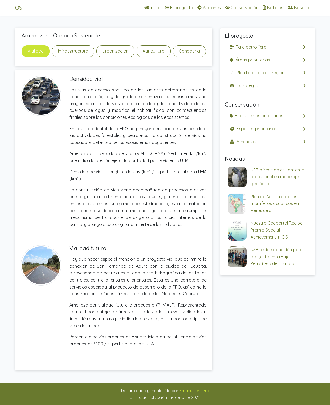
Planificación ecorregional (268, 72)
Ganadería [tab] (189, 51)
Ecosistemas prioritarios (268, 115)
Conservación (241, 7)
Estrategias (268, 85)
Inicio (152, 7)
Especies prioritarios (268, 128)
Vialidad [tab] (36, 51)
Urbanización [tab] (115, 51)
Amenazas (268, 141)
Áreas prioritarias (268, 60)
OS (18, 7)
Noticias (273, 7)
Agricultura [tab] (153, 51)
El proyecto (179, 7)
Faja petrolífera (268, 47)
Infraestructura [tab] (73, 51)
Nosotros (300, 7)
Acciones (209, 7)
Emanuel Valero (194, 390)
